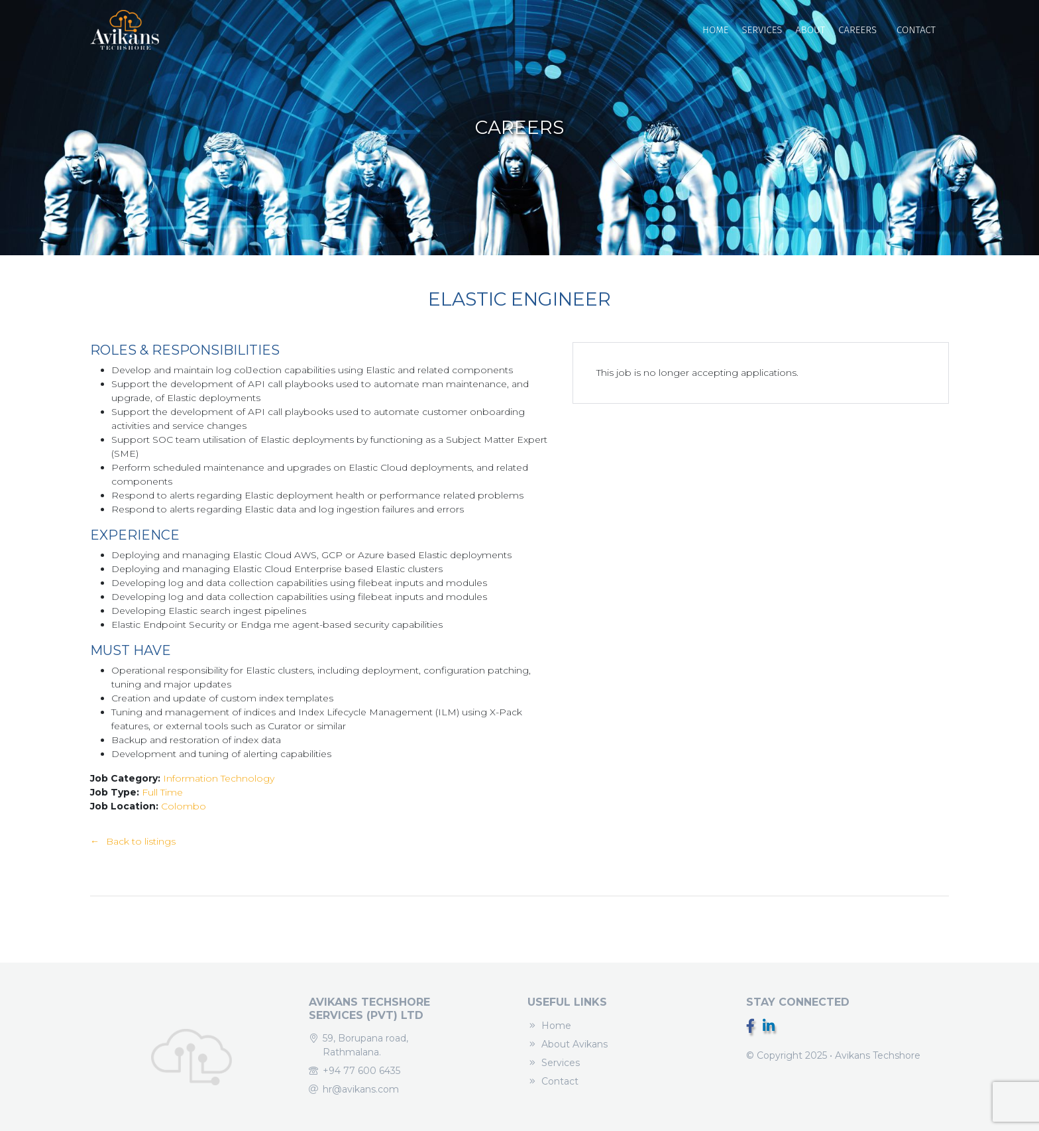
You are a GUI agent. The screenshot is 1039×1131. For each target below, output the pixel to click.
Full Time (162, 792)
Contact (916, 30)
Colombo (183, 806)
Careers (857, 30)
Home (715, 30)
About (810, 30)
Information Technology (218, 778)
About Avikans (574, 1044)
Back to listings (141, 841)
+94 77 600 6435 (361, 1071)
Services (761, 30)
